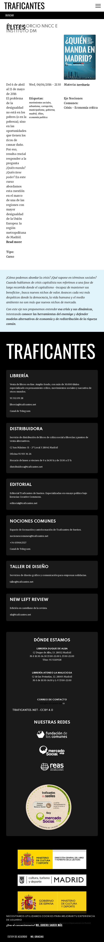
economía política (38, 117)
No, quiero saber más (49, 925)
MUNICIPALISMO (36, 109)
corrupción (46, 106)
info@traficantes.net (52, 703)
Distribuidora (26, 429)
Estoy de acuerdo (17, 936)
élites (40, 113)
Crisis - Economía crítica (81, 107)
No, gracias (37, 936)
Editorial (21, 485)
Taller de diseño (29, 567)
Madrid (33, 113)
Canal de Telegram (20, 411)
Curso (10, 256)
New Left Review (29, 600)
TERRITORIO (83, 85)
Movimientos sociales (40, 102)
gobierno (50, 109)
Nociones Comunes (33, 521)
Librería (19, 376)
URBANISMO (34, 106)
